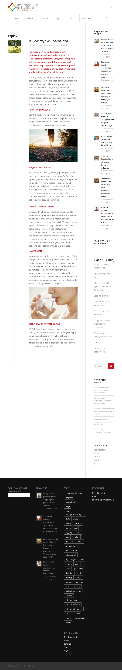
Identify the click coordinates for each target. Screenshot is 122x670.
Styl (95, 463)
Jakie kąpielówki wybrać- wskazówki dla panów (103, 286)
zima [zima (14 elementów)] (78, 613)
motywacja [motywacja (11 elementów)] (70, 546)
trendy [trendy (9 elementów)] (79, 573)
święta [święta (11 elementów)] (68, 622)
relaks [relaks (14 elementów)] (81, 559)
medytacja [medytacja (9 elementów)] (70, 541)
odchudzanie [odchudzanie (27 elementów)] (71, 550)
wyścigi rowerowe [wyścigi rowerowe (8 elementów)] (73, 591)
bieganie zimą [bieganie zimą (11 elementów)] (72, 502)
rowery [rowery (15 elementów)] (69, 564)
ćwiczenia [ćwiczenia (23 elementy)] (79, 618)
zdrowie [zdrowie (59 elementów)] (69, 613)
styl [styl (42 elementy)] (74, 568)
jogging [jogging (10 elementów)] (69, 532)
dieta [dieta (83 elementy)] (68, 519)
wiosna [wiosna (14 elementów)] (68, 586)
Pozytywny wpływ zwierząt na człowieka (102, 324)
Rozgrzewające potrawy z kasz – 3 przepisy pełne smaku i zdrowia (103, 390)
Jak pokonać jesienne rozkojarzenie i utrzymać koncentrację (102, 421)
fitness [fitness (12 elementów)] (68, 523)
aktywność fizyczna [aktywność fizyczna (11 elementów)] (74, 493)
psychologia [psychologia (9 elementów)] (71, 559)
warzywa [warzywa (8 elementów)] (79, 582)
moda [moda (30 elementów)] (80, 541)
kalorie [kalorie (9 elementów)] (78, 532)
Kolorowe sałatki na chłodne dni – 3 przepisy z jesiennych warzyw (104, 411)
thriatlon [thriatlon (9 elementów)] (69, 573)
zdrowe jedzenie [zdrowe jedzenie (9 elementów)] (73, 604)
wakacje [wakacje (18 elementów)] (69, 582)
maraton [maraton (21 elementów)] (75, 537)
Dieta (96, 342)
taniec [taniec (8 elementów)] (81, 568)
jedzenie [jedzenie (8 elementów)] (77, 523)
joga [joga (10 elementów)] (75, 528)
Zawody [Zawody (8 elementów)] (69, 595)
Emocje (97, 456)
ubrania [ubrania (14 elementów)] (78, 577)
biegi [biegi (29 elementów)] (68, 506)
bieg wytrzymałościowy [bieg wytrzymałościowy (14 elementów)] (73, 512)
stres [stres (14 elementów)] (68, 568)
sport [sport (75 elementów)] (77, 564)
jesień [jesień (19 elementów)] (68, 528)
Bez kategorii (100, 449)
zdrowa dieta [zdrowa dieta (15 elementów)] (71, 600)
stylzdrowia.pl (61, 45)
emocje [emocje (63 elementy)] (76, 519)
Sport (45, 45)
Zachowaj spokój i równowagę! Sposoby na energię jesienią (102, 400)
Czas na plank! (101, 295)
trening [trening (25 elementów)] (69, 577)
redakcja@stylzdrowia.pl (104, 499)
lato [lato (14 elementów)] (67, 537)
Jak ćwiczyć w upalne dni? (49, 41)
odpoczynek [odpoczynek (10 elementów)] (71, 555)
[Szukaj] (107, 18)
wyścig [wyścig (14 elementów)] (77, 586)
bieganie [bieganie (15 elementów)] (69, 497)
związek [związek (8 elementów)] (69, 618)
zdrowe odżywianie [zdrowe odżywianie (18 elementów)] (74, 609)
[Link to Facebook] (111, 7)
